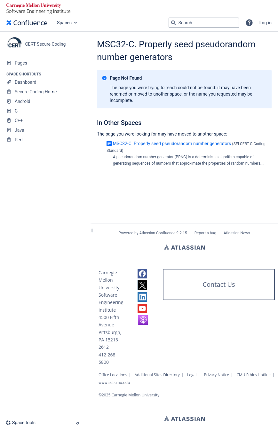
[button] (249, 23)
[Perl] (45, 139)
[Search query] (204, 23)
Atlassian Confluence (157, 233)
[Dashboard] (45, 82)
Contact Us (219, 284)
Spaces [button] (64, 22)
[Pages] (45, 63)
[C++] (45, 120)
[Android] (45, 101)
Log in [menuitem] (265, 22)
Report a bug (205, 233)
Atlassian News (237, 233)
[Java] (45, 130)
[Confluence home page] (27, 23)
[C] (45, 111)
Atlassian (184, 247)
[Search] (173, 22)
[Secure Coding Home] (45, 92)
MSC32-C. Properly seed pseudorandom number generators (172, 143)
